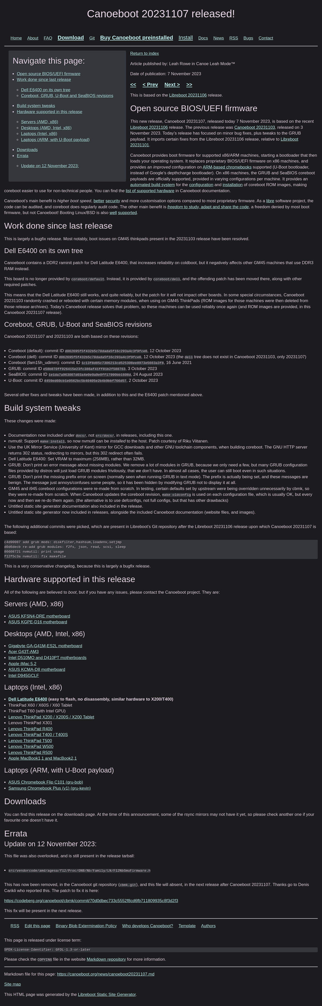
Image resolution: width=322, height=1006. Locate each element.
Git (92, 38)
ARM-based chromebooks (227, 167)
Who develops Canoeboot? (147, 925)
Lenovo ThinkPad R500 (31, 752)
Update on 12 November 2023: (50, 166)
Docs (203, 38)
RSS (233, 38)
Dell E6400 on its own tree (45, 90)
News (218, 38)
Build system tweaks (36, 105)
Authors (208, 925)
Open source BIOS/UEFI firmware (48, 73)
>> (189, 84)
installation (233, 184)
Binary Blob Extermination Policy (86, 925)
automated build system (152, 184)
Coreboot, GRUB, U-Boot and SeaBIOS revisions (67, 95)
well (113, 212)
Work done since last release (44, 79)
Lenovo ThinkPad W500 (31, 746)
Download (71, 37)
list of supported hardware (150, 190)
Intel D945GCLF (24, 675)
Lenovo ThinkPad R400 (31, 729)
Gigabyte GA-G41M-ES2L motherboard (45, 645)
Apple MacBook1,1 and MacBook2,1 (43, 758)
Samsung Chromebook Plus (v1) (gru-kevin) (50, 788)
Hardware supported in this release (49, 111)
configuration (201, 184)
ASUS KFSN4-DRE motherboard (39, 616)
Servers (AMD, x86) (39, 121)
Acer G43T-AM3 (24, 651)
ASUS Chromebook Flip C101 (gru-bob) (46, 782)
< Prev (150, 84)
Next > (172, 84)
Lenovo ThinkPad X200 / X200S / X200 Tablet (51, 717)
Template (187, 925)
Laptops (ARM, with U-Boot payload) (55, 139)
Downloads (27, 149)
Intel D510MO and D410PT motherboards (48, 657)
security (113, 200)
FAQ (48, 38)
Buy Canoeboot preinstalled (136, 37)
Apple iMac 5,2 (22, 663)
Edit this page (37, 925)
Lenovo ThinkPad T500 (30, 740)
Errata (22, 155)
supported (127, 212)
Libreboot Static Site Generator (107, 994)
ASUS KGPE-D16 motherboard (38, 622)
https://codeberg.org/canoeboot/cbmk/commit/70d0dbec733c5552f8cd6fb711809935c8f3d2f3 (91, 900)
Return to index (144, 53)
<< (133, 84)
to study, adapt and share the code (208, 207)
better (99, 200)
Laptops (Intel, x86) (39, 133)
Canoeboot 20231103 (254, 127)
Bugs (248, 38)
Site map (12, 984)
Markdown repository (106, 959)
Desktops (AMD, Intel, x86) (46, 128)
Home (16, 38)
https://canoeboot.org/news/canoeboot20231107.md (105, 974)
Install (186, 37)
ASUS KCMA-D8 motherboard (37, 669)
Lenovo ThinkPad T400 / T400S (38, 734)
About (32, 38)
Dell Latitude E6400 (28, 699)
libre (270, 200)
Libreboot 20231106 (188, 95)
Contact (266, 38)
